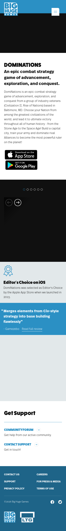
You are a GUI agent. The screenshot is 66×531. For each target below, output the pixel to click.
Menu (52, 6)
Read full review (32, 329)
